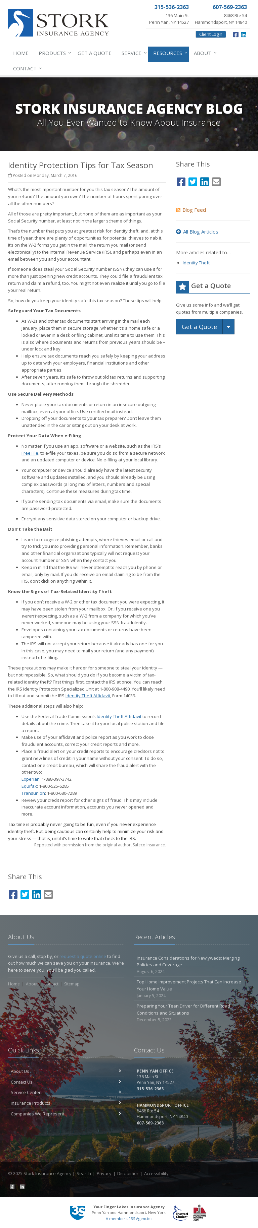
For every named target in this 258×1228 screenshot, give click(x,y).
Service (133, 53)
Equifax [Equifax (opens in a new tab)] (29, 786)
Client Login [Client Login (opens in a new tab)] (210, 34)
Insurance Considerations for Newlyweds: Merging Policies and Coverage (192, 965)
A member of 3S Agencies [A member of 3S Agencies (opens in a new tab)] (129, 1218)
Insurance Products (66, 1103)
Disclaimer (127, 1173)
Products (54, 53)
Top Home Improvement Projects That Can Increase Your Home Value (192, 989)
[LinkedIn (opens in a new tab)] (244, 34)
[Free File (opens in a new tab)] (30, 453)
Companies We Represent (66, 1114)
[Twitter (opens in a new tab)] (25, 893)
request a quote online (82, 956)
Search (84, 1173)
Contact (26, 68)
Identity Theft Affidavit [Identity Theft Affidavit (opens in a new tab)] (119, 716)
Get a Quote (95, 53)
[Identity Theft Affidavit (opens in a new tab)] (88, 696)
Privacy (104, 1173)
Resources (169, 53)
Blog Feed (191, 209)
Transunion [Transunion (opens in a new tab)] (33, 793)
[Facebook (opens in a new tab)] (236, 34)
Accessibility (156, 1173)
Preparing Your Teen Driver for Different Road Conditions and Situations (192, 1013)
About (204, 53)
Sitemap (72, 984)
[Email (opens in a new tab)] (48, 893)
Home (21, 53)
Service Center (66, 1092)
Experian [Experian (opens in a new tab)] (31, 779)
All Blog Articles (197, 231)
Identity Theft (196, 263)
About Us (66, 1071)
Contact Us (66, 1082)
